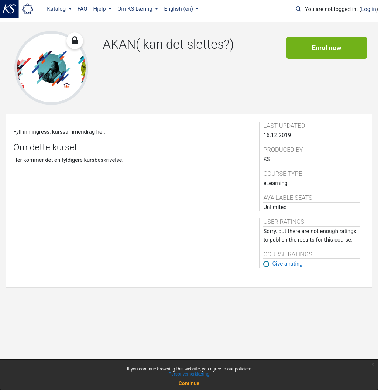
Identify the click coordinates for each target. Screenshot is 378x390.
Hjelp (100, 9)
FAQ (82, 9)
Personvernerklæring (189, 374)
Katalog (57, 9)
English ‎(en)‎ (179, 9)
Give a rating (287, 263)
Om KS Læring (135, 9)
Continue (189, 383)
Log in (368, 9)
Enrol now (326, 48)
